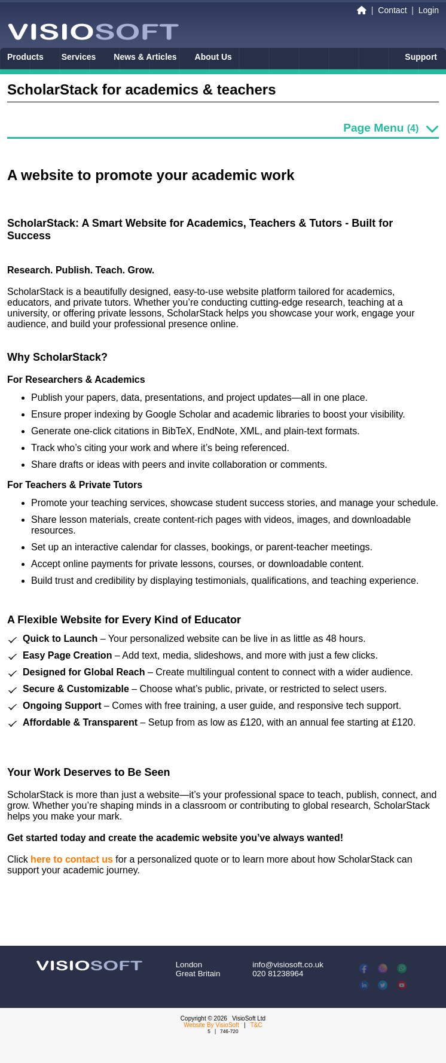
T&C (256, 1025)
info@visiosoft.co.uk (287, 964)
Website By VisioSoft (211, 1025)
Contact (392, 10)
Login (428, 10)
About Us (213, 57)
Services (79, 57)
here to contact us (71, 859)
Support (421, 57)
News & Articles (145, 57)
